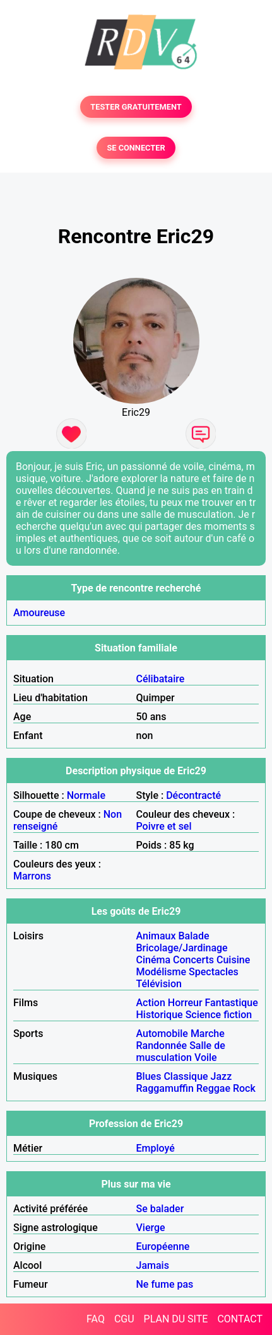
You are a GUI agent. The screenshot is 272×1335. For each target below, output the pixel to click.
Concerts (193, 960)
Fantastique (231, 1003)
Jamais (152, 1265)
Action (150, 1003)
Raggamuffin (165, 1088)
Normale (86, 795)
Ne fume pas (165, 1284)
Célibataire (160, 679)
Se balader (160, 1209)
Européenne (163, 1246)
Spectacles (214, 972)
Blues (149, 1076)
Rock (244, 1088)
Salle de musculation (180, 1051)
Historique (159, 1015)
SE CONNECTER (136, 147)
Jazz (221, 1076)
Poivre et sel (164, 826)
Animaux (156, 936)
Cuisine (233, 960)
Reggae (213, 1088)
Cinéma (153, 960)
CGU (124, 1319)
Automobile (162, 1034)
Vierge (150, 1228)
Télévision (159, 984)
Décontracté (193, 795)
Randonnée (161, 1045)
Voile (205, 1057)
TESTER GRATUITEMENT (136, 107)
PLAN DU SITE (176, 1319)
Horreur (185, 1003)
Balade (193, 936)
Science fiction (219, 1015)
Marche (208, 1034)
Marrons (32, 876)
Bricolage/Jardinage (182, 948)
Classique (185, 1076)
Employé (155, 1148)
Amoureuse (39, 613)
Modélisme (161, 972)
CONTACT (240, 1319)
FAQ (95, 1319)
